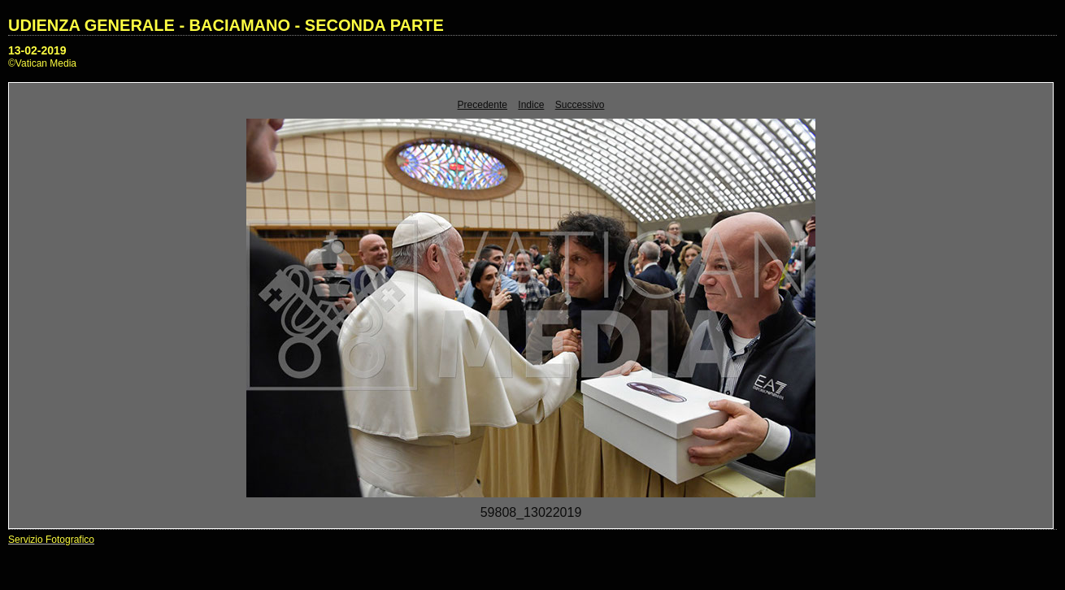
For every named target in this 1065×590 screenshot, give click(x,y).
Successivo (580, 105)
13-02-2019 (37, 50)
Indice (531, 105)
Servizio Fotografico (51, 539)
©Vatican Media (42, 63)
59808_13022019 (531, 512)
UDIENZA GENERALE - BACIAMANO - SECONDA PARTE (226, 25)
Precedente (482, 105)
